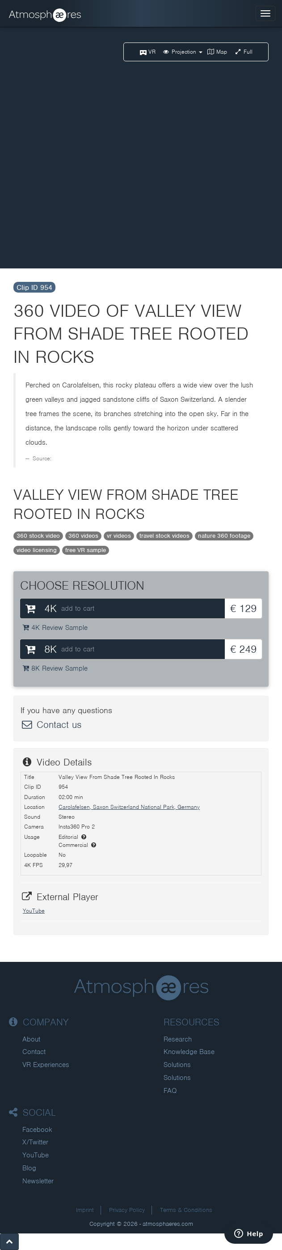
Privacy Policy (127, 1210)
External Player (59, 897)
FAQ (170, 1090)
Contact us (51, 725)
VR (147, 51)
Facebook (37, 1129)
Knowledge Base (189, 1051)
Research (178, 1039)
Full (244, 51)
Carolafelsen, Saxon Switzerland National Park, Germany (129, 807)
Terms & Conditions (186, 1210)
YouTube (34, 910)
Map (217, 51)
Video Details (56, 762)
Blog (29, 1168)
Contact (34, 1051)
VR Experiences (45, 1064)
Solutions (177, 1064)
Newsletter (38, 1181)
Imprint (85, 1210)
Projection (182, 51)
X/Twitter (35, 1142)
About (31, 1039)
